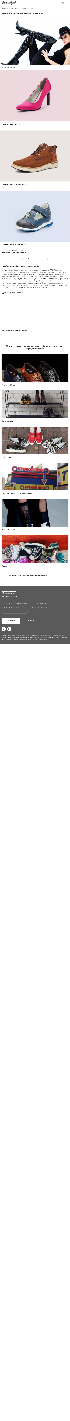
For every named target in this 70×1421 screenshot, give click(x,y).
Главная (4, 8)
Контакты (31, 621)
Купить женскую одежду (43, 603)
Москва (17, 8)
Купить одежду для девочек (37, 607)
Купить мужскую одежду (12, 607)
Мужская (24, 8)
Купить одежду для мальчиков (15, 612)
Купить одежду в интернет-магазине (16, 603)
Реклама (11, 621)
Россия (11, 8)
